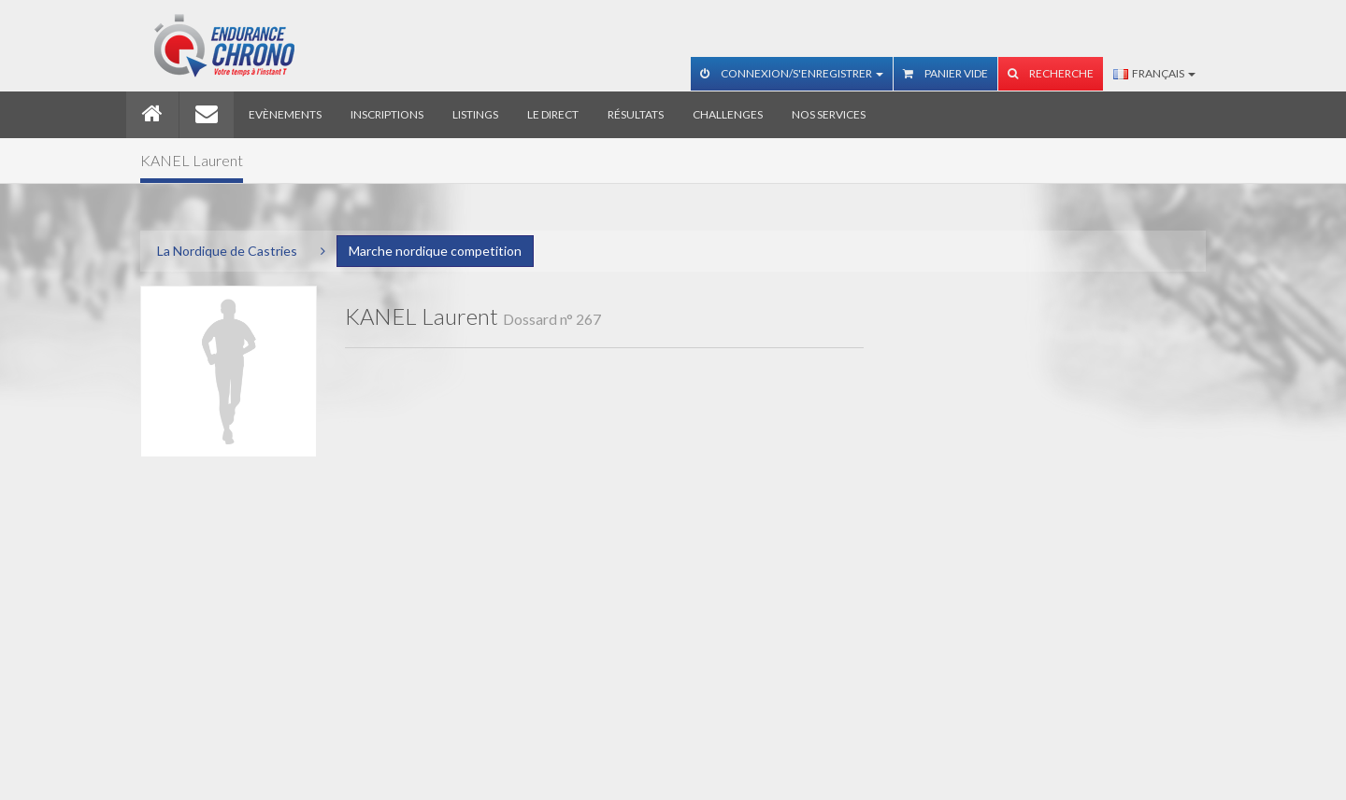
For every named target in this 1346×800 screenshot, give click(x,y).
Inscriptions (387, 114)
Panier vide (945, 73)
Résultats (636, 114)
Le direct (553, 114)
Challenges (728, 114)
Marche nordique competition (435, 251)
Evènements (285, 114)
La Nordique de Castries (227, 251)
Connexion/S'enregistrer (791, 73)
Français (1154, 73)
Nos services (829, 114)
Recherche (1051, 73)
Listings (475, 114)
